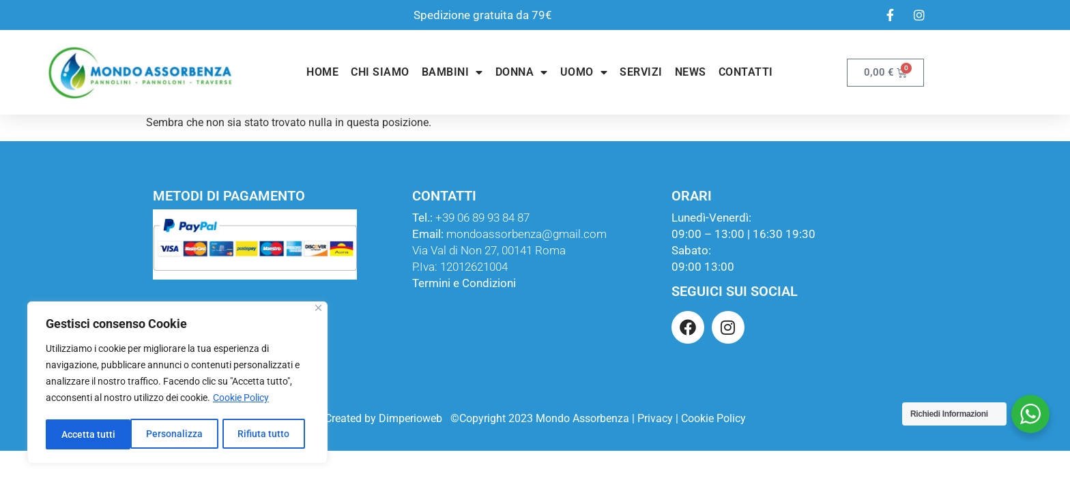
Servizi (641, 71)
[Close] (318, 311)
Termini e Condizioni (464, 283)
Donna (521, 72)
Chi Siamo (380, 71)
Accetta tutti (267, 434)
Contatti (746, 71)
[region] (177, 384)
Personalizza (89, 434)
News (690, 71)
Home (322, 71)
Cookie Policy (241, 400)
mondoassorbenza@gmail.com (526, 234)
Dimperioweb (410, 418)
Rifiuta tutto (179, 434)
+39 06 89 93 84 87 (482, 217)
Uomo (584, 72)
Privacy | (657, 418)
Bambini (452, 72)
